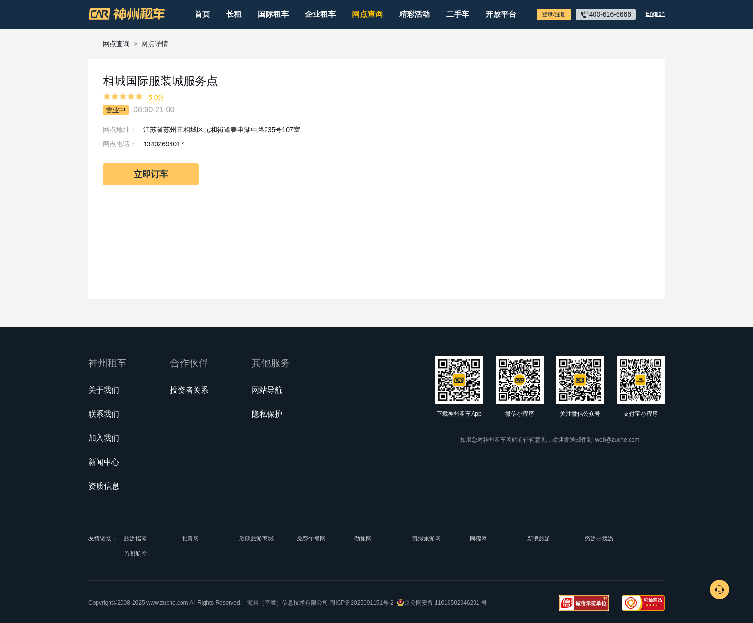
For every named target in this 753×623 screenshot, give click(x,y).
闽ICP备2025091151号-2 (361, 602)
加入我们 (103, 438)
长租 (234, 14)
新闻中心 (103, 462)
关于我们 (103, 390)
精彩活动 (414, 14)
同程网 (478, 538)
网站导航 (267, 390)
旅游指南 (135, 538)
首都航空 (135, 554)
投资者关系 (189, 390)
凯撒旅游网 (426, 538)
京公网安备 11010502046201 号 (445, 602)
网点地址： (119, 129)
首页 (202, 14)
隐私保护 (267, 414)
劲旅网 (363, 538)
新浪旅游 (538, 538)
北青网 (190, 538)
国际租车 (273, 14)
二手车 (457, 14)
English (655, 14)
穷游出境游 (599, 538)
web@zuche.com (617, 439)
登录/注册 (554, 14)
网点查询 (367, 14)
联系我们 (103, 414)
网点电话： (119, 144)
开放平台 (501, 14)
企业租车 (320, 14)
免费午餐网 (311, 538)
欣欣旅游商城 (256, 538)
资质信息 (103, 486)
